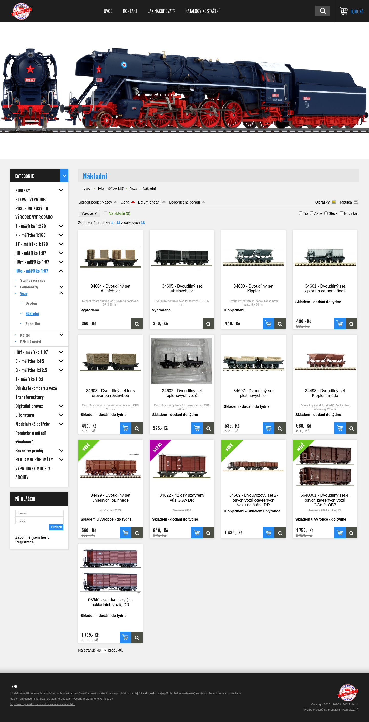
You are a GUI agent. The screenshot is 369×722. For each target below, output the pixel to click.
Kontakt (130, 11)
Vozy (133, 188)
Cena (125, 202)
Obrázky (322, 202)
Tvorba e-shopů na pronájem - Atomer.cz (331, 709)
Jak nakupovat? (161, 11)
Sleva (333, 213)
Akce (318, 213)
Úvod (108, 11)
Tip (305, 213)
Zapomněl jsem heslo (32, 537)
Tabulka (346, 202)
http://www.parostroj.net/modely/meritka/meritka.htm (42, 704)
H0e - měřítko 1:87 (111, 188)
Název (107, 202)
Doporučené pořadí (184, 202)
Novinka (350, 213)
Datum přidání (149, 202)
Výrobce (89, 213)
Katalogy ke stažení (203, 11)
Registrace (24, 542)
